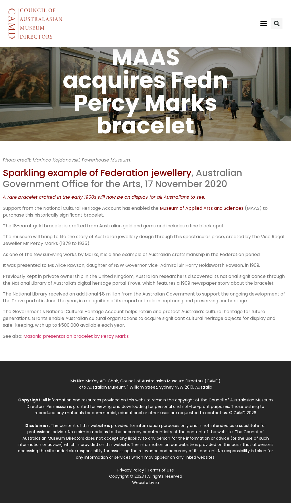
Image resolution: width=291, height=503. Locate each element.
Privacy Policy (130, 470)
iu (157, 482)
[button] (263, 23)
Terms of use (160, 470)
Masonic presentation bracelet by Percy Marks (76, 336)
